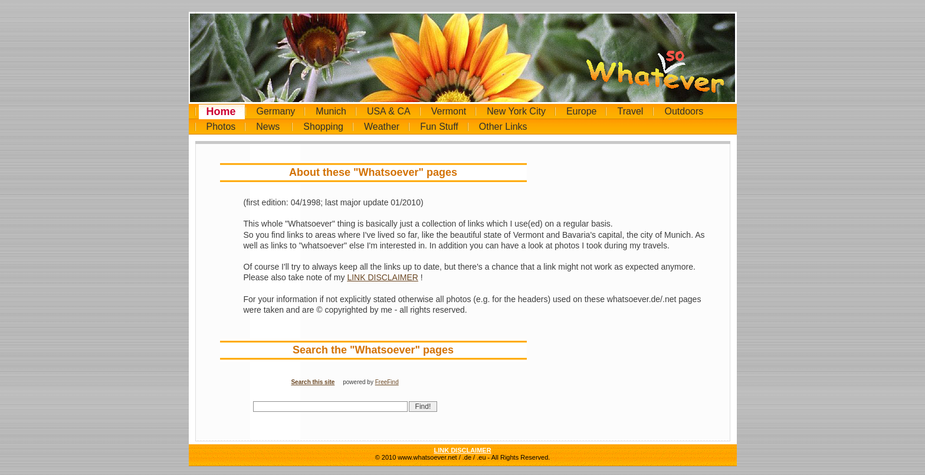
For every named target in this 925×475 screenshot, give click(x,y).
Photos (221, 127)
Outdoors (683, 111)
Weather (381, 127)
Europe (581, 111)
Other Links (503, 127)
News (268, 127)
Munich (331, 111)
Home (221, 111)
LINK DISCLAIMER (382, 277)
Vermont (449, 111)
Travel (630, 111)
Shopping (323, 127)
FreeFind (387, 382)
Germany (276, 111)
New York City (516, 111)
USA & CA (389, 111)
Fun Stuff (439, 127)
